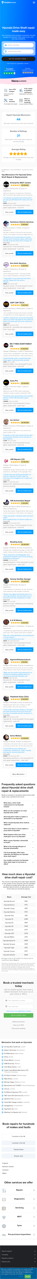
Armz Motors (16, 736)
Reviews (9, 70)
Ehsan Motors (8, 1060)
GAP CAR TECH (17, 302)
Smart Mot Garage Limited (13, 1102)
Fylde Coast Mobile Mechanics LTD (16, 1070)
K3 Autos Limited (10, 1075)
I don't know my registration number (18, 1011)
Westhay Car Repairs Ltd (12, 1112)
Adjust (21, 1276)
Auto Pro (14, 381)
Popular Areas (18, 1149)
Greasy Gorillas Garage (20, 579)
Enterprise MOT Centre (20, 183)
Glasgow (17, 1060)
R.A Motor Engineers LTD (12, 1092)
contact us (31, 969)
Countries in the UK (18, 1136)
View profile (9, 212)
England (5, 1163)
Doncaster (13, 665)
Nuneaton (17, 1099)
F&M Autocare (9, 1063)
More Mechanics (18, 774)
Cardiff (23, 1047)
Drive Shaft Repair (16, 169)
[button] (34, 2)
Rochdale (13, 702)
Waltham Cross (20, 1082)
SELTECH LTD (8, 1099)
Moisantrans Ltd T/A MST (12, 1085)
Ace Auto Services (18, 263)
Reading (13, 548)
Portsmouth (14, 188)
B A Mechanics (9, 1053)
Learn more (27, 1274)
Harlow (12, 741)
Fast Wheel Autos (10, 1067)
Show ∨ (16, 960)
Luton (19, 1067)
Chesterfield (18, 1105)
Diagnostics (19, 1199)
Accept (28, 1276)
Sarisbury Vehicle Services (22, 222)
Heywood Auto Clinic (19, 697)
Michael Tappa (9, 1082)
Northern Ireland (8, 1166)
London (15, 1079)
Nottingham (21, 308)
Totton (19, 228)
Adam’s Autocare (10, 1050)
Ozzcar (6, 1089)
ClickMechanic (6, 169)
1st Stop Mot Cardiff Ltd (12, 1047)
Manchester (19, 1053)
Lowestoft (26, 1102)
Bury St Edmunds (23, 506)
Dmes (6, 1057)
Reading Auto (16, 542)
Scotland (5, 1170)
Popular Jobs (18, 1156)
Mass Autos (8, 1079)
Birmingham (21, 426)
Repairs (19, 1190)
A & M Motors (16, 620)
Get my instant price (24, 212)
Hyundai (6, 205)
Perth (16, 1109)
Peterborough (21, 1075)
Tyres (19, 1225)
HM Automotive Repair (20, 501)
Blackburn (13, 351)
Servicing (19, 1208)
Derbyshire (14, 269)
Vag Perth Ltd (8, 1109)
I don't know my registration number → (18, 63)
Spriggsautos (8, 1105)
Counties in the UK (18, 1143)
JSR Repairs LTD (17, 459)
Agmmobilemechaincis (20, 659)
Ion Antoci (14, 420)
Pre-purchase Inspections (19, 1234)
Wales (4, 1173)
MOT (19, 1216)
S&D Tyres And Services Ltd (13, 1095)
